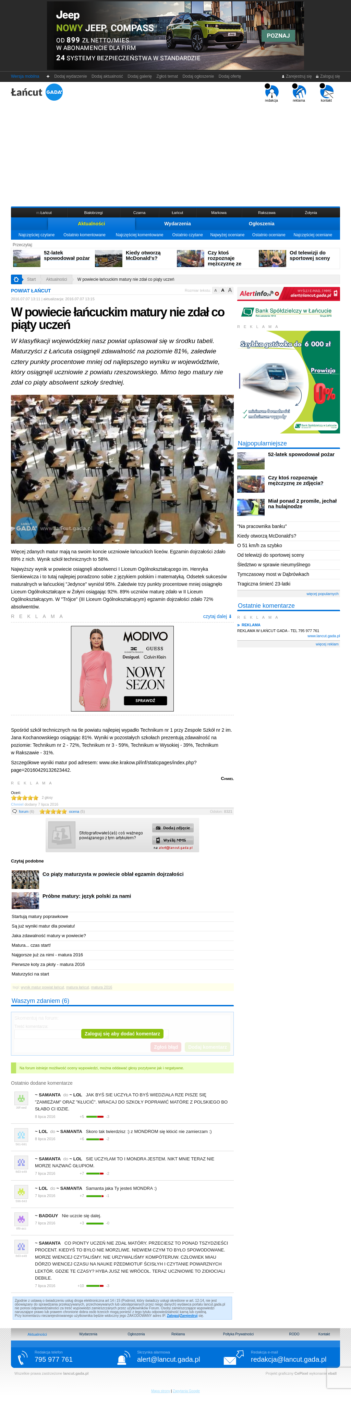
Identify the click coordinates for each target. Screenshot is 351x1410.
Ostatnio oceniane (269, 234)
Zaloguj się (327, 76)
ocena (77, 811)
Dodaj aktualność (107, 76)
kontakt (326, 92)
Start (31, 279)
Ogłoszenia (262, 223)
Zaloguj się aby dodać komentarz (122, 1033)
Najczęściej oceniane (312, 234)
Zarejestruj (188, 1316)
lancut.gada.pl (75, 1373)
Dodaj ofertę (229, 76)
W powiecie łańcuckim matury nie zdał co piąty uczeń (125, 279)
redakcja (272, 92)
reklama (299, 92)
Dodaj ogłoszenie (198, 76)
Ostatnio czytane (187, 234)
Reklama (178, 1334)
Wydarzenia (177, 223)
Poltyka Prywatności (238, 1334)
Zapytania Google (186, 1391)
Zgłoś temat (167, 76)
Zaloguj (173, 1316)
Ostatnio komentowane (84, 234)
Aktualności (91, 223)
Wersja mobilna (25, 76)
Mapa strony (160, 1391)
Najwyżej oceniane (227, 234)
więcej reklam (327, 644)
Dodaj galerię (139, 76)
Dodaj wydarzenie (70, 76)
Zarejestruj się (296, 76)
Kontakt (324, 1334)
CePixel (301, 1373)
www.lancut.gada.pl (323, 636)
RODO (294, 1334)
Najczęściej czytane (37, 234)
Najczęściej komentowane (140, 234)
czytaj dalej (217, 616)
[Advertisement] (175, 154)
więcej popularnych (322, 594)
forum (26, 811)
